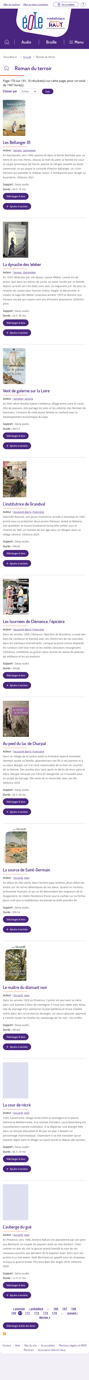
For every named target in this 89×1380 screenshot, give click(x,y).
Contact (7, 1345)
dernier (44, 1317)
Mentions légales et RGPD (72, 1345)
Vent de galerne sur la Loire (26, 390)
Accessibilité (48, 1345)
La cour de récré (17, 1105)
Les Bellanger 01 (16, 142)
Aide (17, 1345)
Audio (26, 41)
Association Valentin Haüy (51, 1350)
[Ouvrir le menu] (76, 43)
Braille (51, 41)
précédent (36, 1309)
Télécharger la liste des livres (20, 1325)
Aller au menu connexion (35, 4)
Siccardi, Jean (21, 878)
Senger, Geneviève (24, 150)
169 (13, 1313)
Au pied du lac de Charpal (24, 743)
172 (36, 1313)
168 (73, 1309)
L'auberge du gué (17, 1227)
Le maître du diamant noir (25, 987)
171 (27, 1313)
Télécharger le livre (15, 196)
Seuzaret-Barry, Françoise (28, 512)
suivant (72, 1313)
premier (19, 1309)
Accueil (27, 57)
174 (54, 1313)
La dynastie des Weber (22, 264)
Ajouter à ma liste (19, 206)
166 (55, 1309)
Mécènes (29, 1350)
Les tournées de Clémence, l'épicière (34, 621)
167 (64, 1309)
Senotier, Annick (23, 398)
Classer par (10, 91)
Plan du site (30, 1345)
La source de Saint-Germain (26, 869)
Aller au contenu (11, 4)
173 (45, 1313)
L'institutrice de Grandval (24, 504)
